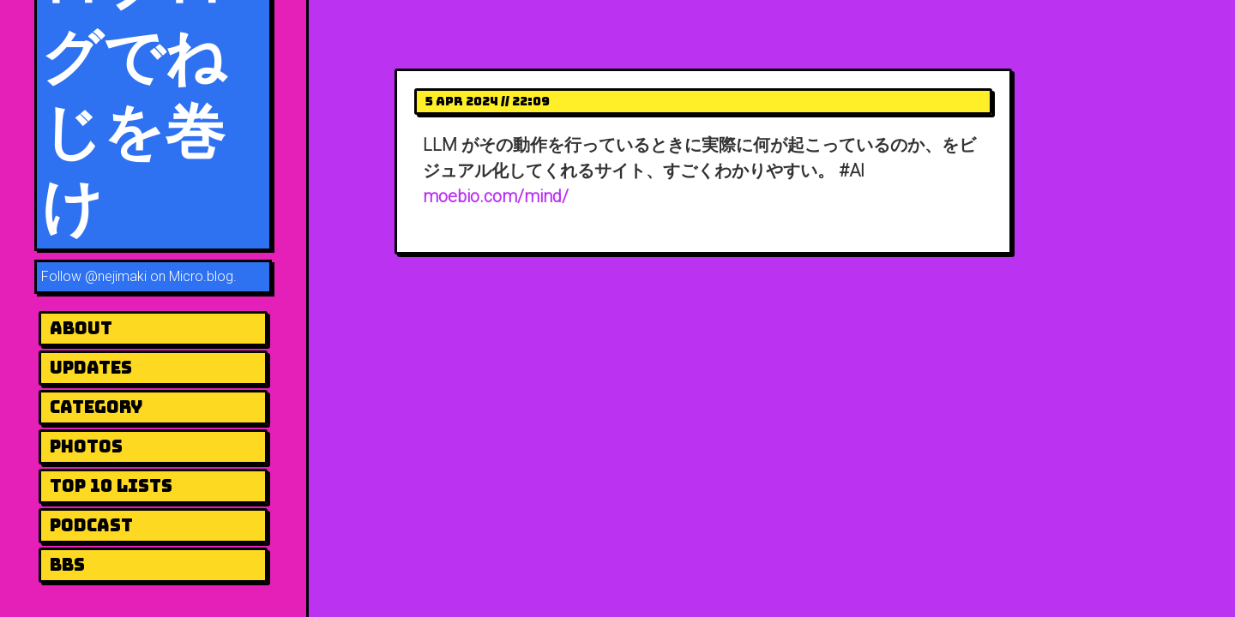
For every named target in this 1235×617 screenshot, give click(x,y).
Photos (86, 446)
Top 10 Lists (111, 486)
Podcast (91, 525)
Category (96, 407)
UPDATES (91, 367)
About (81, 328)
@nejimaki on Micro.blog (159, 276)
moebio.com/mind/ (496, 196)
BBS (67, 565)
